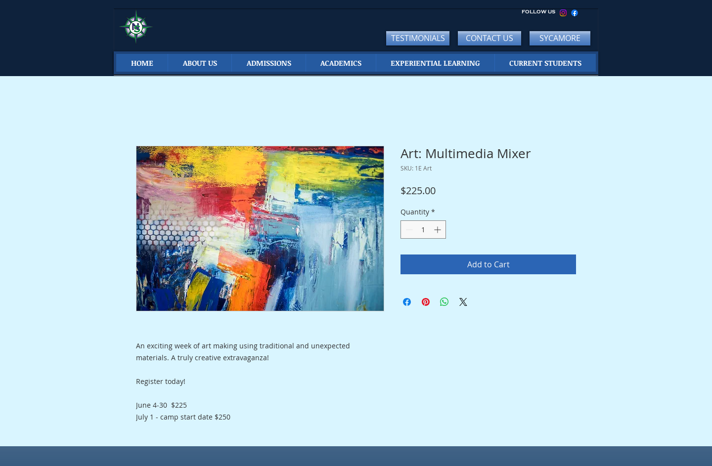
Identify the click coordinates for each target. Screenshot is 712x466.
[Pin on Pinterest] (426, 302)
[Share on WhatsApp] (444, 302)
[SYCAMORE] (560, 38)
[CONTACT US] (489, 38)
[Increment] (438, 229)
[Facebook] (574, 12)
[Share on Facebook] (407, 302)
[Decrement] (408, 229)
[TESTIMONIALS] (417, 38)
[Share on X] (463, 302)
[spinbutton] (423, 229)
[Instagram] (563, 12)
